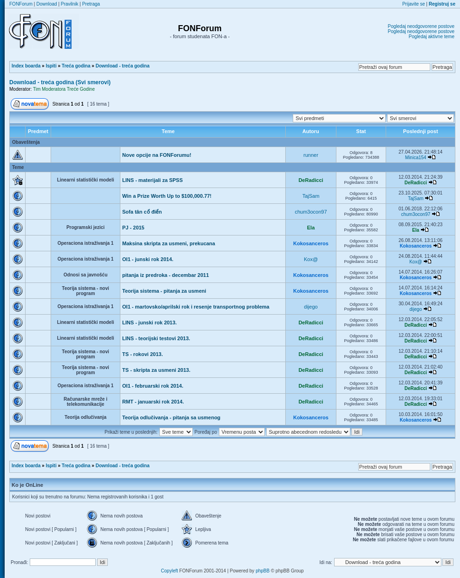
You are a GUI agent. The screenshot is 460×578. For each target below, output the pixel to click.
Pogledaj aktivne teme (431, 36)
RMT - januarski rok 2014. (153, 401)
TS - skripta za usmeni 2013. (156, 370)
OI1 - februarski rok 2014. (152, 386)
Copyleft (169, 570)
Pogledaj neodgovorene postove (421, 26)
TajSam (311, 196)
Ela (311, 227)
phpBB (262, 570)
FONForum (21, 4)
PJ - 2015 (133, 227)
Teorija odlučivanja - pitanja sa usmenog (171, 417)
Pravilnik (70, 4)
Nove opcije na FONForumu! (156, 155)
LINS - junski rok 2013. (149, 322)
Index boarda (26, 65)
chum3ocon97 (311, 212)
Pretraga (91, 4)
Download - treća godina (123, 65)
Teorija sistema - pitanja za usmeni (164, 291)
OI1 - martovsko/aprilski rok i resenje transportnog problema (195, 306)
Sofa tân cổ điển (142, 212)
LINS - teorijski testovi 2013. (156, 338)
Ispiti (51, 65)
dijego (310, 306)
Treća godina (76, 65)
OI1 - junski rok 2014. (147, 259)
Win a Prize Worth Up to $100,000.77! (166, 196)
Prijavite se (413, 4)
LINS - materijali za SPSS (152, 180)
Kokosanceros (311, 243)
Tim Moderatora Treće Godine (64, 89)
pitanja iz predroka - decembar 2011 (165, 275)
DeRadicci (310, 180)
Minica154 (416, 157)
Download (46, 4)
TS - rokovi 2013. (142, 354)
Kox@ (311, 259)
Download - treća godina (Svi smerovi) (60, 82)
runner (310, 155)
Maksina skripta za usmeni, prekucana (168, 243)
